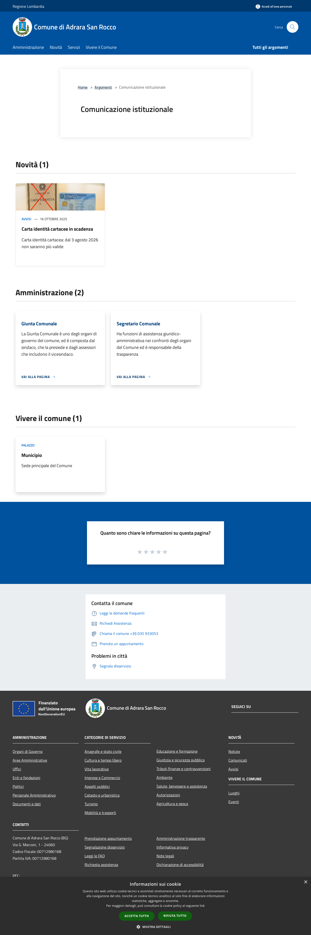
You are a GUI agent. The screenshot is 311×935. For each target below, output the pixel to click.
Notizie (234, 751)
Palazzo (28, 445)
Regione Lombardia (28, 6)
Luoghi (234, 793)
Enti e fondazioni (26, 778)
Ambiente (164, 777)
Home (82, 87)
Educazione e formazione (177, 751)
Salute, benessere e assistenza (181, 786)
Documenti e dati (27, 804)
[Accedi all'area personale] (273, 6)
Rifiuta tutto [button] (175, 916)
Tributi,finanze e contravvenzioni (183, 769)
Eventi (233, 802)
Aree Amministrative (30, 760)
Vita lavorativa (97, 769)
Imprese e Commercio (102, 778)
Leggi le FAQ (95, 856)
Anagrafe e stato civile (103, 751)
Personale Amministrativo (34, 795)
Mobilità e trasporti (100, 813)
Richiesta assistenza (101, 865)
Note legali (165, 856)
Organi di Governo (28, 751)
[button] (155, 926)
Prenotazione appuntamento (108, 838)
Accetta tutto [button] (137, 916)
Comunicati (237, 760)
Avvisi (26, 218)
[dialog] (155, 906)
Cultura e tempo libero (103, 760)
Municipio (31, 455)
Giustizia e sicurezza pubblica (180, 760)
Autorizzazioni (168, 795)
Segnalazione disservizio (105, 847)
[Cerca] (292, 27)
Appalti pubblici (97, 786)
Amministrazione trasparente (180, 838)
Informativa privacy (172, 847)
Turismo (91, 804)
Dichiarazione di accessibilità (180, 865)
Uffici (17, 769)
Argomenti (103, 87)
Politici (18, 786)
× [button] (305, 882)
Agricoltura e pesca (172, 804)
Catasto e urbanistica (102, 795)
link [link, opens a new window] (202, 906)
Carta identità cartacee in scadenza (57, 229)
